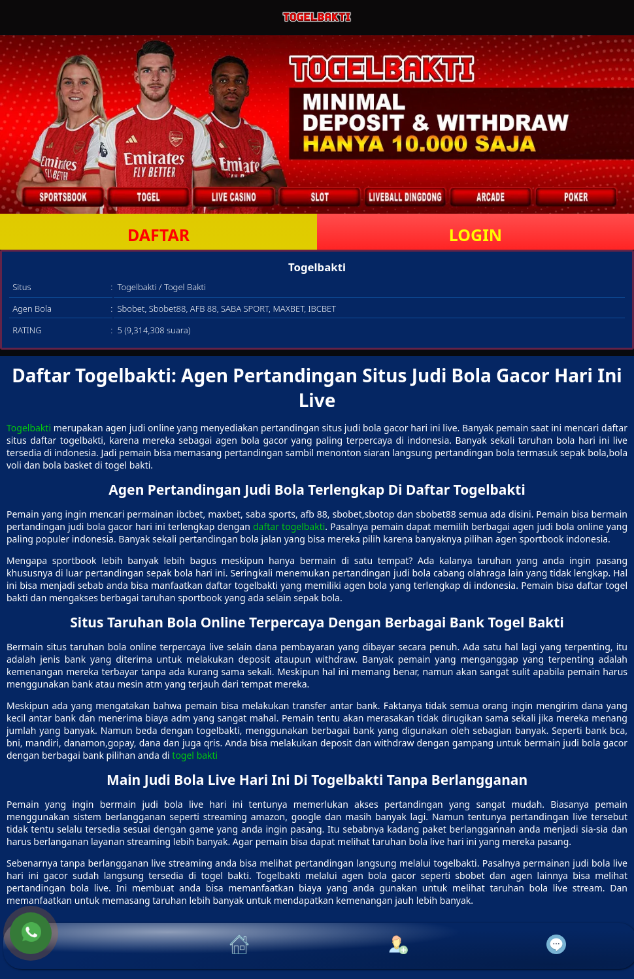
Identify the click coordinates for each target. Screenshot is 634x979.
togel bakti (195, 755)
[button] (82, 946)
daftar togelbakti (289, 526)
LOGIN (475, 235)
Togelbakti (29, 428)
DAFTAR (158, 235)
